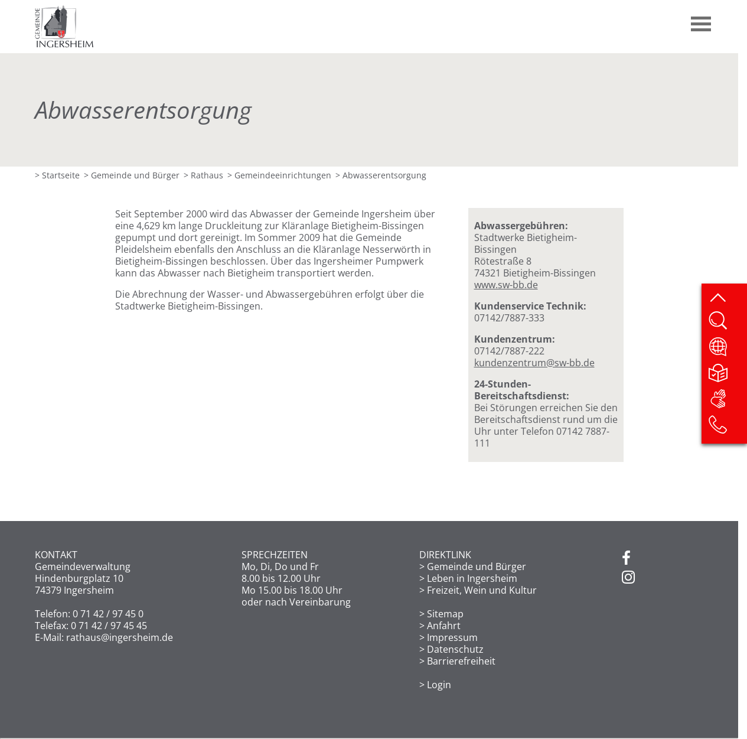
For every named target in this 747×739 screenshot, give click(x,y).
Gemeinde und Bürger (476, 566)
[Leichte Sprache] (727, 376)
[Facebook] (626, 558)
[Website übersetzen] (727, 350)
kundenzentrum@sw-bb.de (534, 362)
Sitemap (445, 613)
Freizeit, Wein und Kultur (482, 590)
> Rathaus (203, 175)
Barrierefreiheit (461, 661)
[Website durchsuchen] (727, 324)
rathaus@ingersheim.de (119, 637)
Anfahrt (444, 625)
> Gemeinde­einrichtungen (279, 175)
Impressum (452, 637)
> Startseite (57, 175)
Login (439, 684)
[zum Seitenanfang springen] (727, 298)
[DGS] (727, 402)
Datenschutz (455, 649)
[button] (701, 19)
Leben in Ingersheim (472, 578)
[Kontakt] (727, 428)
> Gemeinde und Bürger (132, 175)
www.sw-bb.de (506, 284)
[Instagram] (628, 577)
